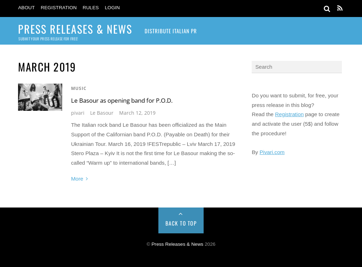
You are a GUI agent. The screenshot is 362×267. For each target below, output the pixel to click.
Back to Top (181, 223)
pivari (77, 112)
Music (79, 88)
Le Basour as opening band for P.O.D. (122, 100)
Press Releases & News (178, 244)
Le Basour (101, 112)
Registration (59, 7)
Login (112, 7)
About (26, 7)
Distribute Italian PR (171, 31)
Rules (91, 7)
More (77, 179)
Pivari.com (272, 152)
